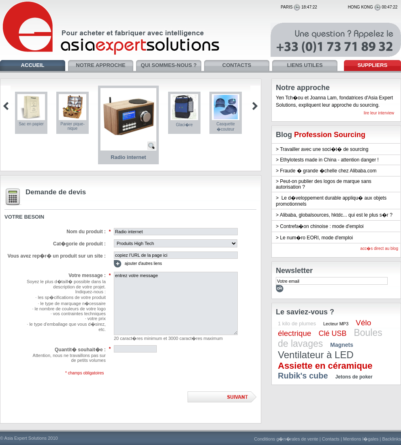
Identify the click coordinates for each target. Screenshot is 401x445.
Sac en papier (31, 124)
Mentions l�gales (360, 438)
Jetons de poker (354, 377)
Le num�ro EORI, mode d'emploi (316, 238)
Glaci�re (184, 125)
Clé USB (332, 333)
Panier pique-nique (72, 126)
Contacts (330, 438)
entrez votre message (176, 303)
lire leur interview (379, 113)
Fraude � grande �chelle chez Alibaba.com (328, 171)
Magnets (341, 345)
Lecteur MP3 (335, 323)
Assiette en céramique (325, 366)
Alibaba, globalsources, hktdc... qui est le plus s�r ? (336, 215)
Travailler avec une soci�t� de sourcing (324, 149)
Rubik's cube (303, 375)
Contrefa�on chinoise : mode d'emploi (321, 226)
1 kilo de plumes (297, 323)
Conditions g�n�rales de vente (286, 438)
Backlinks (391, 438)
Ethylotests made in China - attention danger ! (329, 160)
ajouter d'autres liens (138, 264)
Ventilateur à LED (316, 354)
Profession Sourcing (329, 135)
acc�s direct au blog (379, 248)
